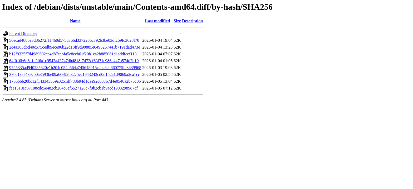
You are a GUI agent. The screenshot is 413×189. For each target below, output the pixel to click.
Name (75, 21)
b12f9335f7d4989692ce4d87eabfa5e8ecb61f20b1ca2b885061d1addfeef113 (73, 54)
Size (177, 21)
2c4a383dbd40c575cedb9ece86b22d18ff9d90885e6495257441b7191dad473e (74, 47)
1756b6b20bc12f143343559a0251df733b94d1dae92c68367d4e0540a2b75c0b (75, 81)
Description (192, 21)
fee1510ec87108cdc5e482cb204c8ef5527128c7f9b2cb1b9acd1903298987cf (73, 88)
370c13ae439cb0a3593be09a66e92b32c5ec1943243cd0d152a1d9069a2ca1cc (74, 74)
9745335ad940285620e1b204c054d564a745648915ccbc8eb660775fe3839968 (75, 67)
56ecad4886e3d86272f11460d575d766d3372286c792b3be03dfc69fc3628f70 (74, 40)
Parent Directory (23, 33)
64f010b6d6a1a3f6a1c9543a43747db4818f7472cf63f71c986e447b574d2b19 (74, 61)
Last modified (157, 21)
